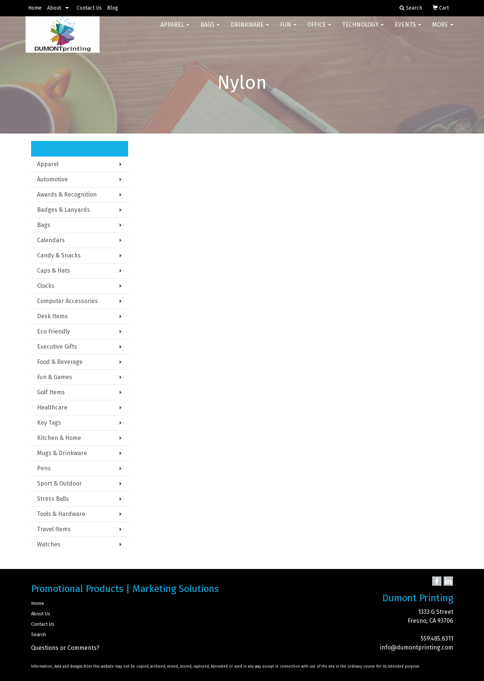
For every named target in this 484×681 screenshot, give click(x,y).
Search (38, 634)
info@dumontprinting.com (416, 647)
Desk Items (52, 316)
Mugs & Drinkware (62, 453)
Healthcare (52, 407)
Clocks (45, 285)
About (54, 8)
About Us (40, 613)
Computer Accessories (67, 301)
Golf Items (51, 392)
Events (408, 29)
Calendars (51, 240)
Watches (48, 544)
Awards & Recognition (67, 194)
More (442, 29)
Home (35, 8)
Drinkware (250, 29)
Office (319, 29)
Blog (112, 8)
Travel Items (54, 529)
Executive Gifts (57, 346)
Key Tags (49, 422)
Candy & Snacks (59, 255)
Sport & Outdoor (59, 483)
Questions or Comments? (65, 647)
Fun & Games (54, 377)
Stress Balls (53, 498)
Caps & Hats (53, 270)
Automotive (52, 179)
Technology (363, 29)
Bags (210, 29)
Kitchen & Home (59, 437)
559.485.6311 (437, 638)
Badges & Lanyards (63, 209)
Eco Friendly (53, 331)
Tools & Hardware (61, 513)
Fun (288, 29)
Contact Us (89, 8)
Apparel (174, 29)
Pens (44, 468)
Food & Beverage (60, 361)
